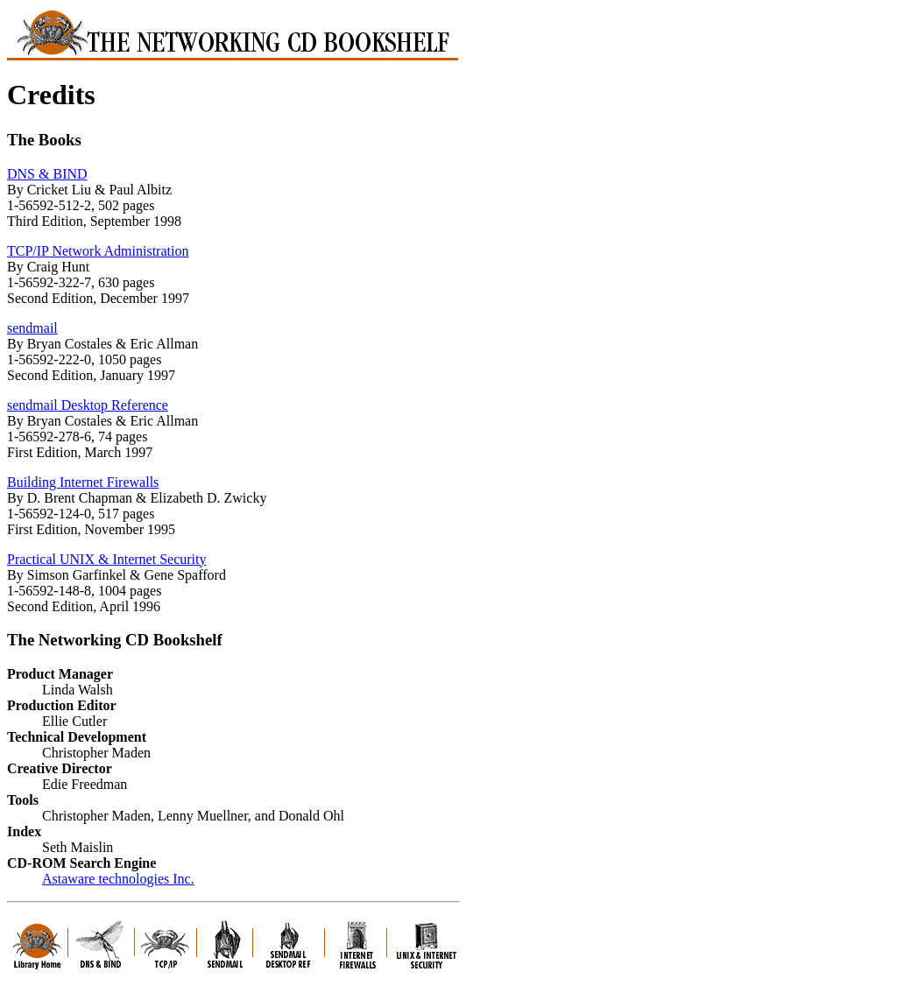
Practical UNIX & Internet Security (106, 559)
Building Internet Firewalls (83, 482)
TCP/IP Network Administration (97, 250)
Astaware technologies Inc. (118, 878)
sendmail (32, 327)
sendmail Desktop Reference (87, 405)
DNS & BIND (47, 173)
